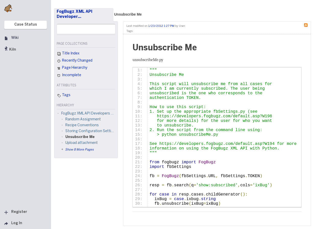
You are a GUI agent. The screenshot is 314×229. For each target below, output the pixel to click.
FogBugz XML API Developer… (74, 14)
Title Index (68, 54)
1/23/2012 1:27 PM (161, 26)
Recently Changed (74, 61)
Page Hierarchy (72, 68)
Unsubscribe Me (128, 14)
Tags (63, 95)
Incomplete (69, 75)
